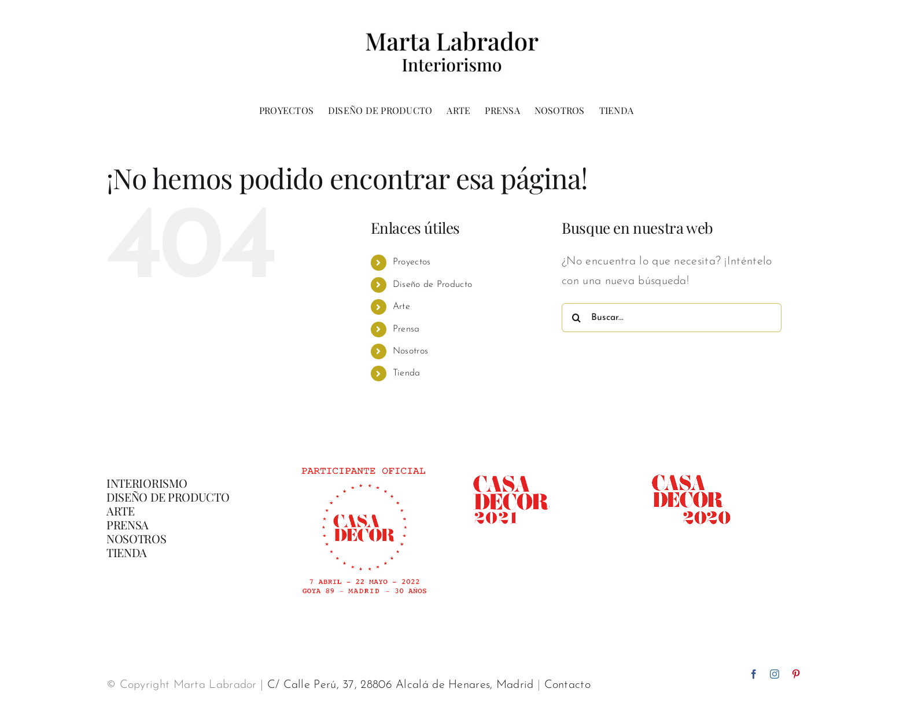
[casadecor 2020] (691, 462)
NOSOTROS (136, 538)
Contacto (567, 685)
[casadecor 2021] (510, 462)
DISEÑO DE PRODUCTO (168, 497)
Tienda (407, 373)
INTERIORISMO (146, 483)
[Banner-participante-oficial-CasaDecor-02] (363, 462)
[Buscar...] (671, 317)
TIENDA (126, 552)
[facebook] (753, 674)
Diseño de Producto (432, 284)
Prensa (406, 329)
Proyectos (412, 262)
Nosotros (410, 351)
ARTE (120, 510)
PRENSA (127, 524)
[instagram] (774, 674)
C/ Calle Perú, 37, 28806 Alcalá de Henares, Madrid (400, 685)
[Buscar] (576, 317)
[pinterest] (796, 674)
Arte (401, 306)
